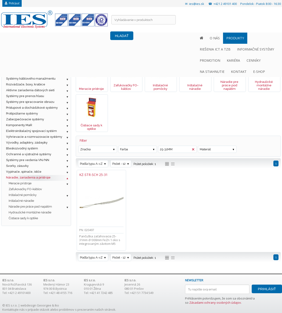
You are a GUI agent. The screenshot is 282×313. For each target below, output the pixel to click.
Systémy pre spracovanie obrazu (30, 102)
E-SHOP (263, 38)
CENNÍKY (190, 38)
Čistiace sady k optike (23, 218)
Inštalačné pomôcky (23, 195)
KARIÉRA (170, 38)
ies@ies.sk (196, 4)
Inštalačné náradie (21, 200)
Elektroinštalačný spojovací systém (31, 131)
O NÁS (19, 38)
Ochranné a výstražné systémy (28, 154)
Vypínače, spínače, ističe (23, 171)
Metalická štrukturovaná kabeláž (30, 61)
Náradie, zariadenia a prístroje (28, 177)
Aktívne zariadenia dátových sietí (30, 90)
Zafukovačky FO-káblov (25, 189)
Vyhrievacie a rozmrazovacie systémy (34, 136)
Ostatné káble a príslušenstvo (27, 72)
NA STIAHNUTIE (216, 38)
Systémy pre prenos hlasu (25, 96)
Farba (124, 149)
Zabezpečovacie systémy (25, 119)
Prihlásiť (12, 3)
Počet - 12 (119, 163)
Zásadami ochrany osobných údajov (215, 302)
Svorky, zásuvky (17, 166)
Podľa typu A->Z (91, 163)
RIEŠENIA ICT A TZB (70, 38)
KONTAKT (243, 38)
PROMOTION (146, 38)
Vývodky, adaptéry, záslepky (27, 142)
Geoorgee (44, 305)
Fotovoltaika (15, 55)
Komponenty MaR (19, 125)
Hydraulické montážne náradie (30, 212)
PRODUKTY (40, 38)
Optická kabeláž (18, 67)
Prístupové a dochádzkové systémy (32, 107)
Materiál (205, 149)
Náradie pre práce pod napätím (30, 206)
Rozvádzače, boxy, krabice (25, 84)
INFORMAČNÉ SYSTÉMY (111, 38)
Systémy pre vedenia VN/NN (27, 160)
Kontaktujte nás (13, 309)
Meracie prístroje (20, 183)
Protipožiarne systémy (22, 113)
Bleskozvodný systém (22, 148)
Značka (85, 149)
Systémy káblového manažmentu (30, 78)
